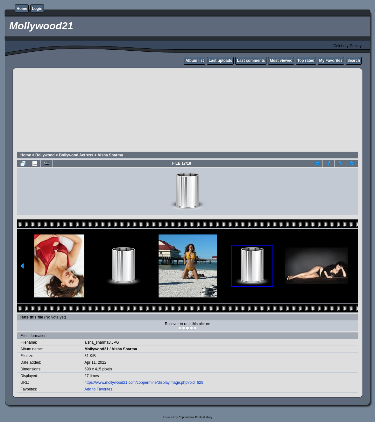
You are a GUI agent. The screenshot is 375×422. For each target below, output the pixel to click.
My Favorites (331, 60)
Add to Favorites (98, 389)
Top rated (306, 60)
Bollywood (45, 155)
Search (353, 60)
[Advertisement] (171, 111)
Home (22, 8)
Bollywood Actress (76, 155)
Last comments (251, 60)
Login (37, 8)
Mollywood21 (96, 349)
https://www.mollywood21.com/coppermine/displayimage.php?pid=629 (143, 382)
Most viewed (281, 60)
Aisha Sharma (110, 155)
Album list (194, 60)
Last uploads (220, 60)
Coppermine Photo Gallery (195, 417)
